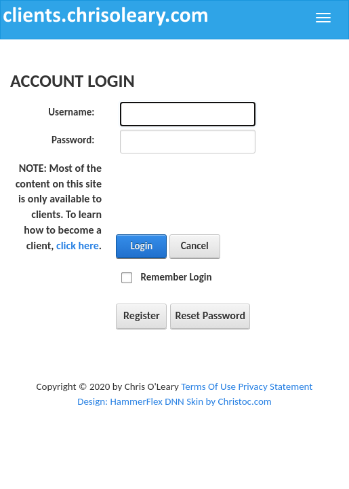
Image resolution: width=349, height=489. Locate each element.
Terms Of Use (208, 386)
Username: (71, 112)
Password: (73, 140)
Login (141, 246)
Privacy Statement (275, 386)
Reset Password (210, 315)
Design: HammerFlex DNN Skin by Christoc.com (174, 401)
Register (141, 315)
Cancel (195, 246)
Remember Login (175, 277)
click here (77, 245)
